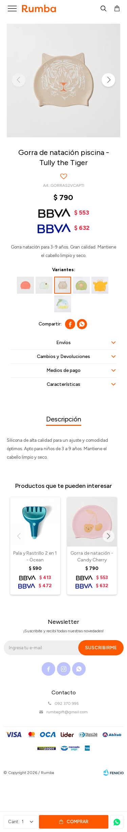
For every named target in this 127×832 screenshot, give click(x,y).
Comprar (77, 821)
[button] (108, 80)
